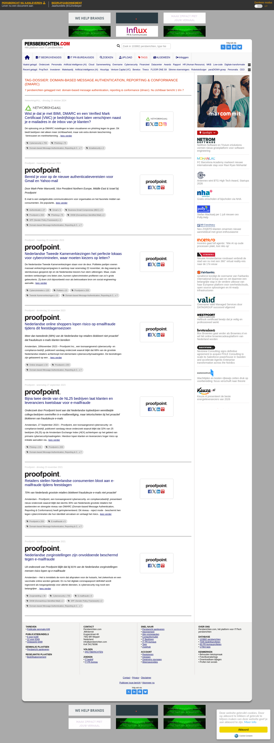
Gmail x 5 (55, 210)
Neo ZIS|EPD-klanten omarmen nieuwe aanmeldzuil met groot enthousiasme (219, 230)
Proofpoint (30, 163)
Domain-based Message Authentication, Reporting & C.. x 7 (54, 148)
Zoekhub (146, 647)
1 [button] (218, 408)
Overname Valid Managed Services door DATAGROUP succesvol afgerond (219, 306)
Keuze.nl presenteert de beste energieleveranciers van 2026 (214, 398)
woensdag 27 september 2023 (50, 385)
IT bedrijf (89, 659)
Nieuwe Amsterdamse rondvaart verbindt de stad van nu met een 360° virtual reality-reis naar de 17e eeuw (221, 261)
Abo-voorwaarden (150, 634)
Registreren (148, 654)
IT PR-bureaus (149, 642)
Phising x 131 (34, 447)
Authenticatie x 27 (36, 210)
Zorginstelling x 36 (36, 596)
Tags (144, 644)
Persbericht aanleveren (38, 649)
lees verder (66, 135)
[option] (223, 272)
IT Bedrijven (148, 639)
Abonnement (148, 632)
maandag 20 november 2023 (50, 240)
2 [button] (223, 408)
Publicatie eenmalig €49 (38, 629)
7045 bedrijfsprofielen (210, 642)
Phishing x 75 (58, 143)
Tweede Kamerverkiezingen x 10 (42, 295)
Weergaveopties (150, 662)
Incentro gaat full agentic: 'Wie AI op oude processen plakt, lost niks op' (220, 245)
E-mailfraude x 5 (57, 521)
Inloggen (146, 657)
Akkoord (243, 729)
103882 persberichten (210, 639)
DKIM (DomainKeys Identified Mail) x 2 (86, 215)
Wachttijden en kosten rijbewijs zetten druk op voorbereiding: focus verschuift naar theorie (222, 379)
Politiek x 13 (60, 290)
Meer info (250, 722)
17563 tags (205, 647)
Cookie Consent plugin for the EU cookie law (243, 736)
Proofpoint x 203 (35, 215)
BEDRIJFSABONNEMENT (67, 2)
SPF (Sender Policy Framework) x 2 (44, 220)
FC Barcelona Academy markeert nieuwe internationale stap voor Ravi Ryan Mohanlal (222, 164)
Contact (126, 677)
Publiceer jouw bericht (129, 682)
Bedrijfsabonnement (36, 657)
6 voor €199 (32, 637)
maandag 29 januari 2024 (48, 163)
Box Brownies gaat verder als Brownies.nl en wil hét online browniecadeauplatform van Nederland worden (222, 336)
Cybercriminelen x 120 (38, 290)
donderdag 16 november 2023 (50, 310)
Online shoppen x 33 (37, 365)
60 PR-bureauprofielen (211, 644)
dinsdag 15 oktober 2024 (54, 100)
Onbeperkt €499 (35, 642)
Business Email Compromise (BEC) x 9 (84, 210)
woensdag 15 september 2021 (50, 541)
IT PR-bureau (91, 662)
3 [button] (228, 408)
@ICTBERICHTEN (94, 652)
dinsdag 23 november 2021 (49, 467)
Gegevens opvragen (152, 659)
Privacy (135, 677)
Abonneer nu (148, 682)
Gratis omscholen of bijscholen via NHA (219, 199)
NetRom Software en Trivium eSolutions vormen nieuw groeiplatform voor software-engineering (221, 148)
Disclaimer (146, 677)
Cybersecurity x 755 (37, 143)
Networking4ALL (33, 100)
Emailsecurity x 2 (95, 148)
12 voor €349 (33, 639)
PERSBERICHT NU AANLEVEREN (23, 2)
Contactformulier (150, 637)
